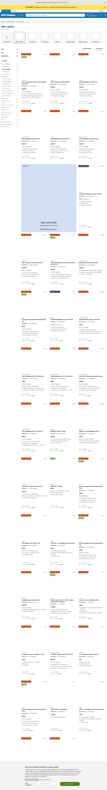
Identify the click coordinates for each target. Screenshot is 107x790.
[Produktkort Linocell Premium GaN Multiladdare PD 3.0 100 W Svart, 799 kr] (34, 357)
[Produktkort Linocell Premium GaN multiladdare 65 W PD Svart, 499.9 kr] (91, 120)
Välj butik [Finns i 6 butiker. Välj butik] (61, 728)
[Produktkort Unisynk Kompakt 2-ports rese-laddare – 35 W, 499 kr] (34, 635)
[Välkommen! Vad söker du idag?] (56, 15)
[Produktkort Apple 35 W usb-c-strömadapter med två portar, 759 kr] (63, 524)
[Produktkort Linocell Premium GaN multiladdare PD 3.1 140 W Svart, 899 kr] (63, 357)
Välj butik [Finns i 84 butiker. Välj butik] (61, 562)
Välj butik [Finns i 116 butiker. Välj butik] (62, 100)
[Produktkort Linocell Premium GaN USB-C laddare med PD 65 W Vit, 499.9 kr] (63, 635)
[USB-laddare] (32, 35)
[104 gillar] (102, 290)
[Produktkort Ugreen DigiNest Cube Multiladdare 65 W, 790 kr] (91, 412)
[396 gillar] (73, 52)
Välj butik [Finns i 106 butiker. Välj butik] (33, 505)
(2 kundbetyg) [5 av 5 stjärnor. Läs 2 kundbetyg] (90, 599)
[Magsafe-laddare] (83, 35)
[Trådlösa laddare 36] (10, 77)
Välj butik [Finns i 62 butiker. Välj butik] (90, 616)
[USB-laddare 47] (10, 69)
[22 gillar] (44, 513)
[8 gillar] (74, 679)
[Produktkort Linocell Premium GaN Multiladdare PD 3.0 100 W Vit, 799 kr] (91, 300)
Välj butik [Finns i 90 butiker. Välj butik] (90, 448)
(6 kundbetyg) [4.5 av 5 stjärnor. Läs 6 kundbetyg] (62, 319)
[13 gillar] (102, 109)
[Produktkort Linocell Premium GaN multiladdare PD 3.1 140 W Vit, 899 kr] (34, 412)
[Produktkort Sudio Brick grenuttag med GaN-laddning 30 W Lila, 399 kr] (91, 524)
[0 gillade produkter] (101, 15)
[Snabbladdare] (96, 35)
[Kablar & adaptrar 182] (9, 120)
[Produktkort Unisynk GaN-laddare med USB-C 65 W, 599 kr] (34, 524)
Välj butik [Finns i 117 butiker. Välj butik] (33, 100)
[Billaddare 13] (10, 74)
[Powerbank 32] (9, 108)
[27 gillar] (44, 233)
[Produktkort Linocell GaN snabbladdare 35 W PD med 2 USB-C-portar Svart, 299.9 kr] (63, 243)
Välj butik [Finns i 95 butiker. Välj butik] (90, 562)
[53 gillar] (73, 290)
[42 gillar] (102, 679)
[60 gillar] (44, 456)
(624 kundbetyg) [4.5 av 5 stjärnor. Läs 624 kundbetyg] (90, 376)
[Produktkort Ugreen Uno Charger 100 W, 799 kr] (34, 747)
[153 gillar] (73, 401)
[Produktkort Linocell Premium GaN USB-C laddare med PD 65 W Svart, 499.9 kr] (91, 357)
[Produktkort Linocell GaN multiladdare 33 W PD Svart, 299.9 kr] (63, 120)
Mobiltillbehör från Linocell (49, 227)
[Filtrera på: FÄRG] (9, 47)
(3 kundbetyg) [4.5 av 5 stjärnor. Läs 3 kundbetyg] (62, 601)
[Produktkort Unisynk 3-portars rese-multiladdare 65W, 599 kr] (91, 581)
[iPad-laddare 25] (10, 86)
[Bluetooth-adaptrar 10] (9, 122)
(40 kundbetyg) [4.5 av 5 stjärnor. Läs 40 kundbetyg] (33, 83)
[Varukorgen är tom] (105, 15)
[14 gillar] (102, 513)
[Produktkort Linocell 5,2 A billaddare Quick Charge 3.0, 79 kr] (91, 635)
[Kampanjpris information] (89, 197)
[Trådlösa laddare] (70, 35)
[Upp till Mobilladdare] (7, 35)
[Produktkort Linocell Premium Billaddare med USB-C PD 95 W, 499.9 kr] (91, 243)
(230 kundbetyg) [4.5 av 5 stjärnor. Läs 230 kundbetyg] (62, 376)
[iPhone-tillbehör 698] (9, 62)
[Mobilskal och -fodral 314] (9, 103)
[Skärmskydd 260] (9, 96)
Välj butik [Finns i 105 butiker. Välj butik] (62, 393)
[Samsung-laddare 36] (10, 89)
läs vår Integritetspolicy (44, 779)
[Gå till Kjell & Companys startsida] (8, 15)
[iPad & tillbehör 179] (9, 105)
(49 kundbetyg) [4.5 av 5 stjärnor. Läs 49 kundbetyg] (33, 543)
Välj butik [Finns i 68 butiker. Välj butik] (90, 224)
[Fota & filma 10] (9, 125)
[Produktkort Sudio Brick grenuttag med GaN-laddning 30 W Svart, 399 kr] (91, 467)
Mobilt (4, 58)
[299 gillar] (102, 346)
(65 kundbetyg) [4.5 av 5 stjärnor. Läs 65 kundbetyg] (90, 431)
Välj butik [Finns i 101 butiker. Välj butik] (33, 448)
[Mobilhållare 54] (9, 115)
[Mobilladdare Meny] (16, 19)
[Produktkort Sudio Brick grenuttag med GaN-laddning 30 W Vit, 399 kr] (34, 300)
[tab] (6, 11)
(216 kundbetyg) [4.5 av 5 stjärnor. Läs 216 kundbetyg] (90, 262)
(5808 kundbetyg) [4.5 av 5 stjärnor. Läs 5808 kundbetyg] (62, 82)
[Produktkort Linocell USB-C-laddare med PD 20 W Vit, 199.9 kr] (63, 63)
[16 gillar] (44, 52)
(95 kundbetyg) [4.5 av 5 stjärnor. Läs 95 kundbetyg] (33, 138)
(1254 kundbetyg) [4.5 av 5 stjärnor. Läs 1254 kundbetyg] (91, 82)
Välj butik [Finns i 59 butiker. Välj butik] (61, 616)
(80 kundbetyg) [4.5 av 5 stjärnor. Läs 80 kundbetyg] (90, 654)
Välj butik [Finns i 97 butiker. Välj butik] (32, 562)
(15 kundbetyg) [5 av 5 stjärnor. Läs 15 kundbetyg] (90, 709)
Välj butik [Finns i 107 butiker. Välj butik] (62, 505)
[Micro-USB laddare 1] (10, 91)
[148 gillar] (73, 736)
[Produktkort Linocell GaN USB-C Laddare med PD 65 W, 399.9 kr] (34, 467)
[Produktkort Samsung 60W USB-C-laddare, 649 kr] (63, 467)
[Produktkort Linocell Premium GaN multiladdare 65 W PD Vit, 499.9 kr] (34, 120)
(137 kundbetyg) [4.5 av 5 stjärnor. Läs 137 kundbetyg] (90, 319)
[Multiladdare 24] (10, 72)
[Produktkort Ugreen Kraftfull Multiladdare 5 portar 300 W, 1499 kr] (63, 300)
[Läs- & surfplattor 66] (9, 110)
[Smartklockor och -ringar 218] (9, 100)
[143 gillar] (102, 164)
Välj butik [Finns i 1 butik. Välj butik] (60, 671)
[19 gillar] (44, 736)
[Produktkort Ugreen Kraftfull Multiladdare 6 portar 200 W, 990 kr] (91, 175)
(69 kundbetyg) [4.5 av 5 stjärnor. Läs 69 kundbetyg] (33, 599)
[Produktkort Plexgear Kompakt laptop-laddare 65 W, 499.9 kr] (34, 581)
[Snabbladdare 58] (10, 81)
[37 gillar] (44, 109)
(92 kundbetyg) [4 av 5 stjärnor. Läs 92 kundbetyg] (62, 431)
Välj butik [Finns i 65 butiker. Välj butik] (90, 505)
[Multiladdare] (45, 35)
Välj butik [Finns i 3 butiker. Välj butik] (89, 671)
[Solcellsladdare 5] (10, 94)
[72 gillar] (102, 624)
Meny (20, 15)
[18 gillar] (44, 290)
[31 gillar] (44, 346)
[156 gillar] (102, 401)
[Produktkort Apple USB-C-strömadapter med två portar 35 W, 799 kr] (91, 690)
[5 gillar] (74, 570)
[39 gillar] (44, 679)
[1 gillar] (74, 456)
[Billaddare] (57, 35)
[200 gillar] (73, 346)
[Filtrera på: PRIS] (9, 50)
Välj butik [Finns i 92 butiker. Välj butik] (32, 338)
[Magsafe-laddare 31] (10, 79)
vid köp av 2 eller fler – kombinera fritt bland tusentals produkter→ (51, 7)
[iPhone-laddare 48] (10, 84)
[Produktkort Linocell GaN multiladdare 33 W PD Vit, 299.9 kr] (91, 63)
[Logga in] (92, 15)
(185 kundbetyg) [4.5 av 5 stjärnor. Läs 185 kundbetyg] (33, 486)
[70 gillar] (102, 52)
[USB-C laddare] (19, 35)
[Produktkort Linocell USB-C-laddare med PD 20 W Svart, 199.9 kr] (34, 243)
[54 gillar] (73, 624)
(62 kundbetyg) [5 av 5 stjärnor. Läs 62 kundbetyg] (90, 193)
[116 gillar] (73, 109)
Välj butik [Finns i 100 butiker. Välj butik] (62, 448)
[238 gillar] (102, 233)
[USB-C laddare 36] (10, 67)
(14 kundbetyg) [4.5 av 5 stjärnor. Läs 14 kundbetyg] (33, 321)
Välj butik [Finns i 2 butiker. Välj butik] (89, 393)
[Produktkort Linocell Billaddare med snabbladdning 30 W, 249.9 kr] (63, 747)
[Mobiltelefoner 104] (9, 113)
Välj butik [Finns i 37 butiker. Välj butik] (61, 338)
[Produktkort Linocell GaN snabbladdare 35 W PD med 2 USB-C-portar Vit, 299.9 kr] (34, 63)
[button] (10, 27)
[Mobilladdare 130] (9, 64)
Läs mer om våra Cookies (31, 779)
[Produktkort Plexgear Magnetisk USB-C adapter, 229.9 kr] (63, 412)
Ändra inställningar (28, 784)
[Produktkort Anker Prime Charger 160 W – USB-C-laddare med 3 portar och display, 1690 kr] (63, 581)
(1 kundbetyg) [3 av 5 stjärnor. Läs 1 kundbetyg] (33, 654)
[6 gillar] (74, 233)
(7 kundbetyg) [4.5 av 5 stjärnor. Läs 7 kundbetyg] (62, 543)
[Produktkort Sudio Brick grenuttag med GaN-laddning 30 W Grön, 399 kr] (34, 690)
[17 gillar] (102, 456)
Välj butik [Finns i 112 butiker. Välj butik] (33, 616)
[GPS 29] (9, 117)
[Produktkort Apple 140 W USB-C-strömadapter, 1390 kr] (63, 690)
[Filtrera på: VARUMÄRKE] (9, 54)
